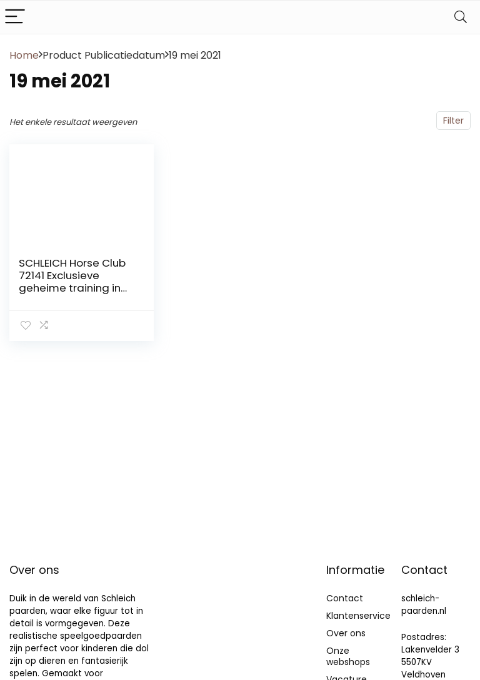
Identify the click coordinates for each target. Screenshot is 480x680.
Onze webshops (348, 656)
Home (24, 55)
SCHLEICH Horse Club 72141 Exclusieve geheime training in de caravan (72, 281)
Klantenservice (358, 615)
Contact (344, 598)
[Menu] (15, 17)
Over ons (346, 633)
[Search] (461, 17)
